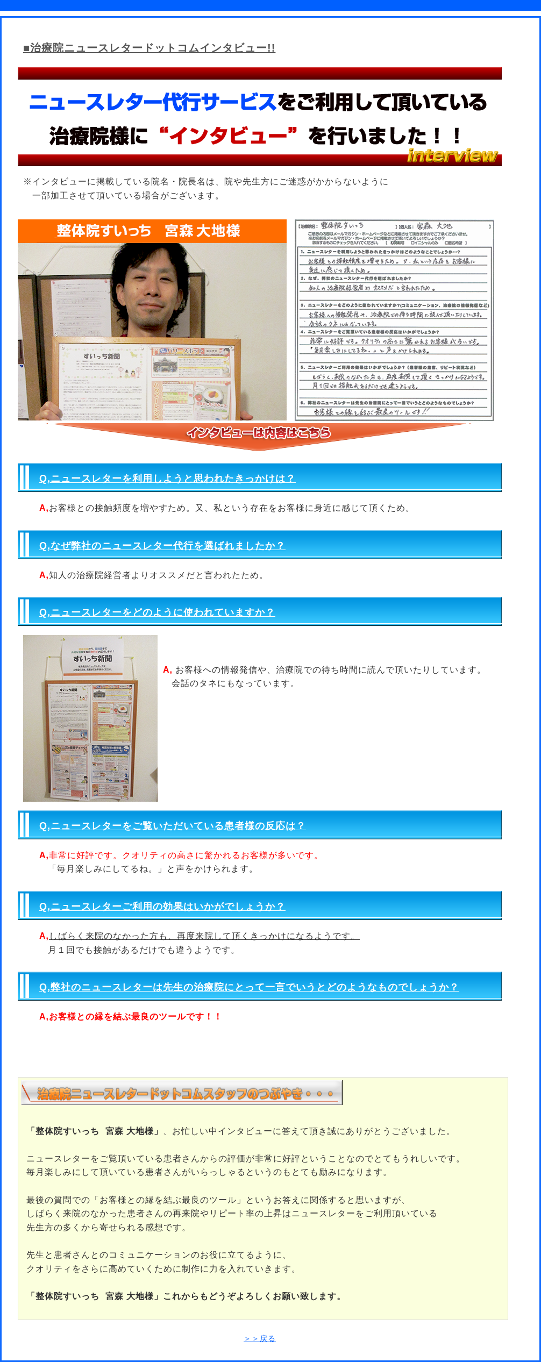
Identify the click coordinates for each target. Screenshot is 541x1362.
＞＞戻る (260, 1338)
